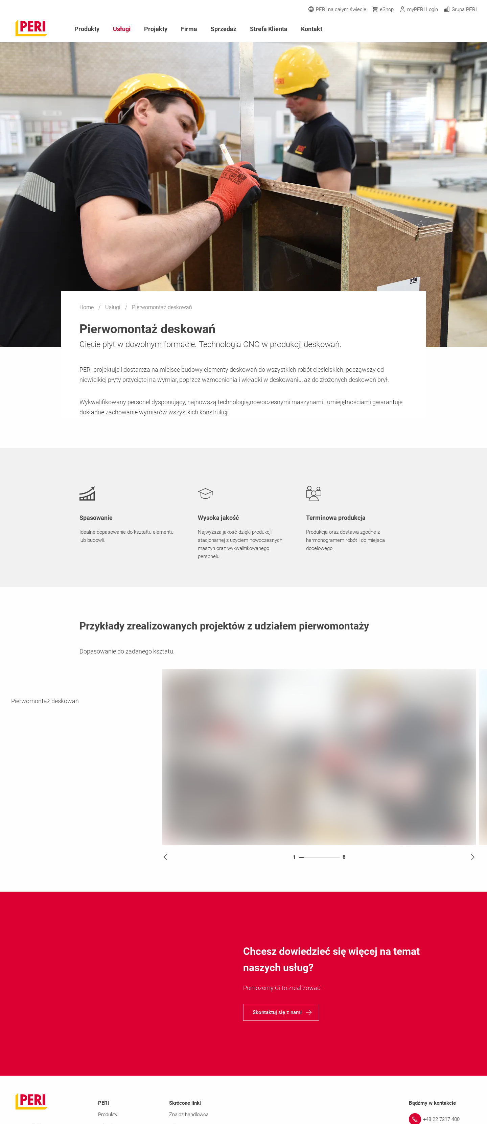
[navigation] (281, 1012)
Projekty (155, 28)
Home (87, 307)
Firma (189, 28)
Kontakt (311, 28)
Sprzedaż (223, 28)
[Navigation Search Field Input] (436, 29)
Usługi (113, 307)
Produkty (86, 28)
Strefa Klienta (268, 28)
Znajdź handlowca (189, 1114)
